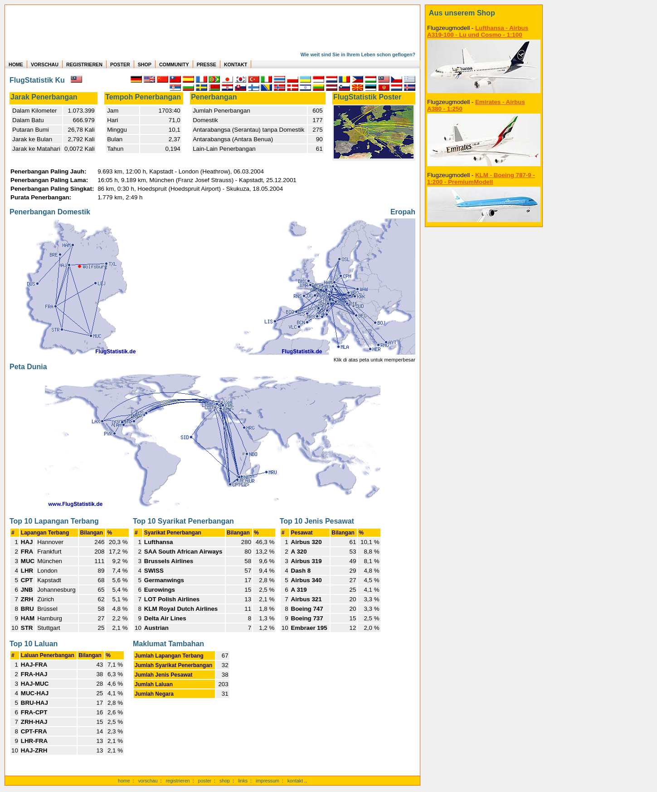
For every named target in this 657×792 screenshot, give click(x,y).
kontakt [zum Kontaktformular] (295, 780)
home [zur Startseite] (124, 780)
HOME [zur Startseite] (16, 64)
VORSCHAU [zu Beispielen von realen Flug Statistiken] (44, 64)
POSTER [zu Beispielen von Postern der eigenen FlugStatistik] (120, 64)
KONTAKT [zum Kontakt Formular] (235, 64)
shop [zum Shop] (224, 780)
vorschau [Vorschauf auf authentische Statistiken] (147, 780)
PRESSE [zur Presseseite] (206, 64)
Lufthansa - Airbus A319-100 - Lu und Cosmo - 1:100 (477, 31)
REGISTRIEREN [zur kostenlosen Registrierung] (84, 64)
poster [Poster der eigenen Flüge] (205, 780)
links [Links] (243, 780)
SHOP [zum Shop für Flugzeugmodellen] (144, 64)
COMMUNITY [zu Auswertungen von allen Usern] (174, 64)
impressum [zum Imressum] (267, 780)
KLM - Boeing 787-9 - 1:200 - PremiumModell (481, 178)
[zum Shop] (483, 13)
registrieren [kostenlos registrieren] (177, 780)
